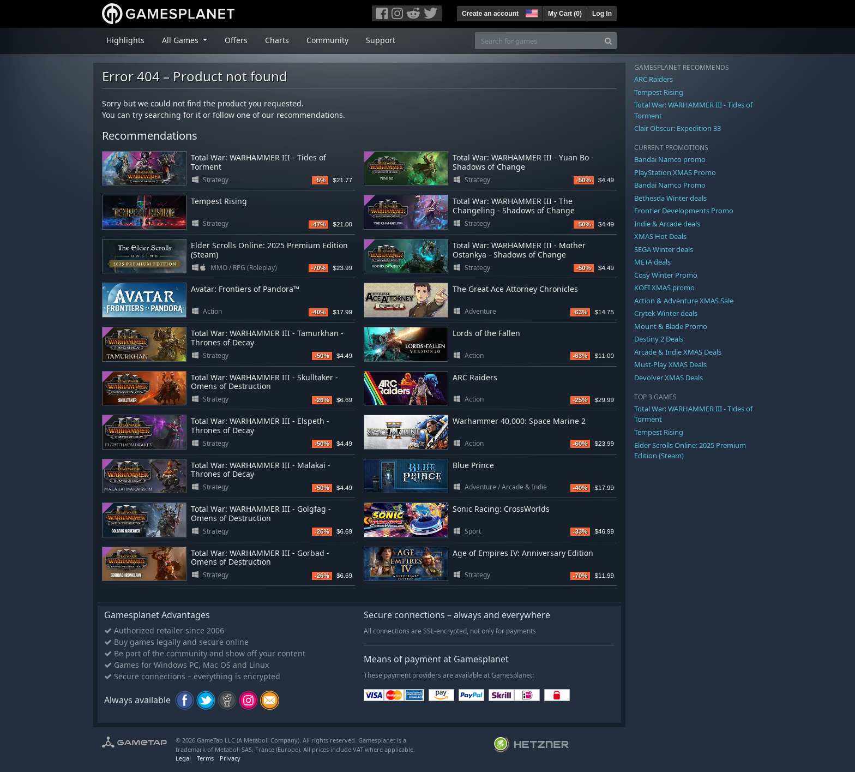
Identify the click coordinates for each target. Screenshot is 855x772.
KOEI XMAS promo (664, 287)
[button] (530, 12)
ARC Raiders (475, 377)
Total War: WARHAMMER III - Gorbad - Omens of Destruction (260, 557)
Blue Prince (473, 465)
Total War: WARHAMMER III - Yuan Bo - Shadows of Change (523, 162)
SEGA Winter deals (663, 249)
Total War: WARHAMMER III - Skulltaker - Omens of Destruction (264, 382)
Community (327, 40)
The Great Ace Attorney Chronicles (515, 289)
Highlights (125, 40)
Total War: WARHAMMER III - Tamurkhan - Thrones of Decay (267, 338)
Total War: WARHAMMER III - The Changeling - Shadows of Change (514, 206)
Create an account (490, 13)
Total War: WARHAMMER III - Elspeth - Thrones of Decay (260, 425)
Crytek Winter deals (665, 313)
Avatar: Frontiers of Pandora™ (245, 289)
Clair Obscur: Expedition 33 (677, 128)
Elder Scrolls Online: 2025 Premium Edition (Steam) (269, 250)
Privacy (230, 758)
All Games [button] (181, 40)
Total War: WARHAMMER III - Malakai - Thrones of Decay (260, 470)
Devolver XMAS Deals (668, 377)
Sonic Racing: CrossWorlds (501, 509)
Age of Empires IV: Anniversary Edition (523, 553)
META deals (652, 262)
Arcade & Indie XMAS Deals (677, 352)
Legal (183, 758)
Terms (205, 758)
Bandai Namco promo (670, 159)
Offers (236, 40)
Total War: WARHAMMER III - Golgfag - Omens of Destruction (261, 513)
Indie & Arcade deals (667, 224)
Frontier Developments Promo (683, 211)
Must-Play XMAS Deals (670, 364)
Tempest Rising (219, 201)
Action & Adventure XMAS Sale (683, 301)
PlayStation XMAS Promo (675, 172)
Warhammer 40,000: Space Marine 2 (519, 421)
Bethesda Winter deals (670, 198)
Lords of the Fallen (486, 333)
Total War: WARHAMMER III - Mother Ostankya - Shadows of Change (519, 250)
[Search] (608, 40)
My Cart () (565, 13)
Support (380, 40)
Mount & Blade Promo (670, 326)
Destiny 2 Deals (658, 339)
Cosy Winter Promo (665, 275)
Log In (602, 13)
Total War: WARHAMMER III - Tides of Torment (258, 162)
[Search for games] (537, 40)
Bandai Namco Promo (670, 185)
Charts (277, 40)
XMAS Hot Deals (660, 236)
